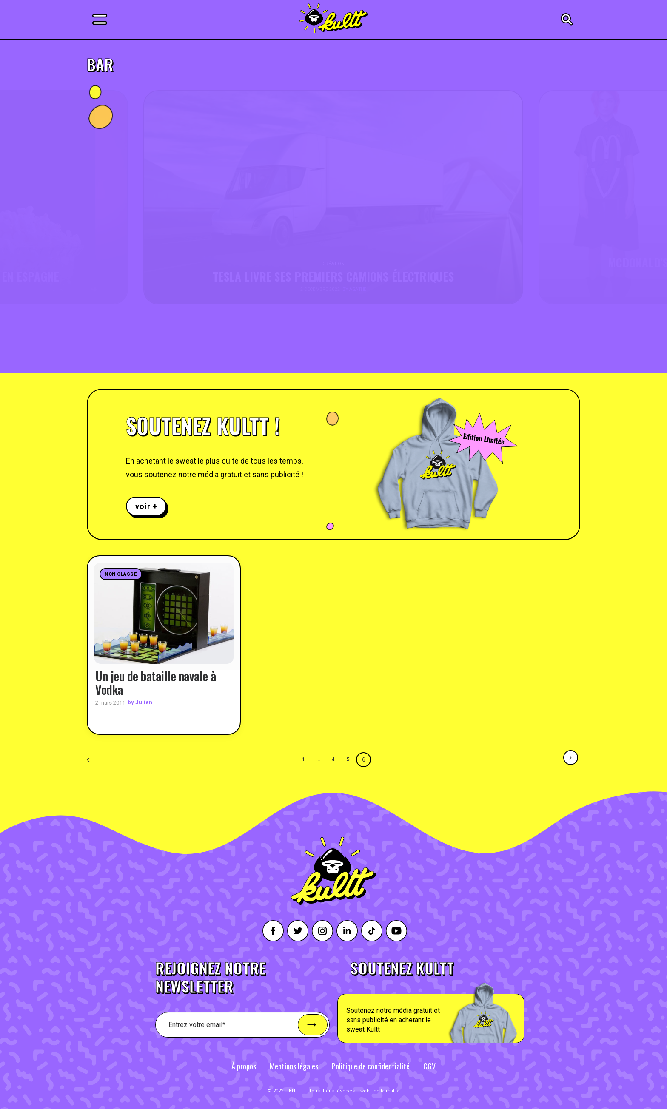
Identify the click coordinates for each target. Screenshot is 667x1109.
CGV (429, 1065)
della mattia (386, 1090)
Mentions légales (294, 1065)
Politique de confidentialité (371, 1065)
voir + (146, 506)
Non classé (121, 574)
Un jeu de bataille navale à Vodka (155, 682)
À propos (243, 1065)
